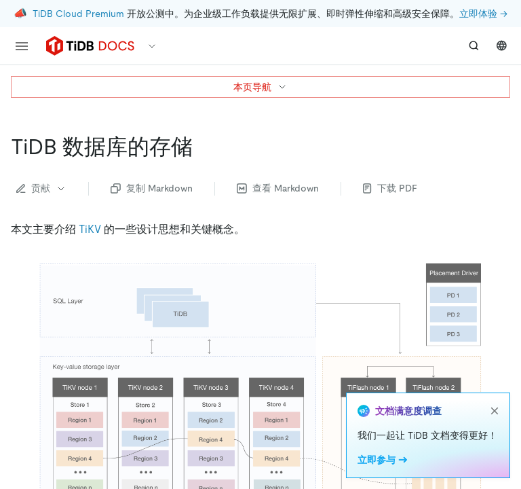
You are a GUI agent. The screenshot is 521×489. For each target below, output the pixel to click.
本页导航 (260, 87)
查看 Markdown (278, 188)
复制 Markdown (152, 188)
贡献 (41, 188)
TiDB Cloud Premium (78, 13)
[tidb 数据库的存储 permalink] (203, 147)
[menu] (21, 46)
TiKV (90, 229)
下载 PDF (390, 188)
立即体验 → (483, 13)
